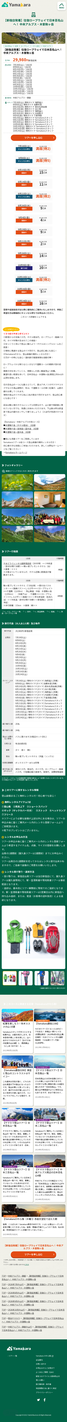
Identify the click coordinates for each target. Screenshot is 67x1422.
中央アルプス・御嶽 (17, 1275)
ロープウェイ (25, 46)
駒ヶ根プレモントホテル (35, 566)
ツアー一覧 (13, 1356)
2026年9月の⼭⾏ (16, 1301)
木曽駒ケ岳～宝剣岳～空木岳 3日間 (21, 428)
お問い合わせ (41, 1364)
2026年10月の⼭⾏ (16, 1309)
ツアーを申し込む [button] (33, 137)
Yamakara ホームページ (16, 452)
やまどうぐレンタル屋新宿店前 (17, 563)
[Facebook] (34, 322)
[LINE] (39, 322)
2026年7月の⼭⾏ (16, 1284)
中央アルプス (47, 46)
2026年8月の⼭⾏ (16, 1292)
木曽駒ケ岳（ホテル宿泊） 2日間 (20, 425)
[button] (61, 6)
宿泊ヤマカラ (14, 1318)
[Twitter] (28, 322)
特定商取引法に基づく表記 (46, 1388)
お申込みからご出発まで (45, 1368)
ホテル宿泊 (36, 46)
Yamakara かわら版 (43, 1356)
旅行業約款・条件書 (43, 1384)
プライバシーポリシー (44, 1392)
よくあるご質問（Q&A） (45, 1372)
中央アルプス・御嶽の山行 (20, 1326)
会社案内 (39, 1360)
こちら (27, 1264)
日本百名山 (8, 46)
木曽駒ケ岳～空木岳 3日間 (17, 432)
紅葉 (16, 46)
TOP (4, 1275)
